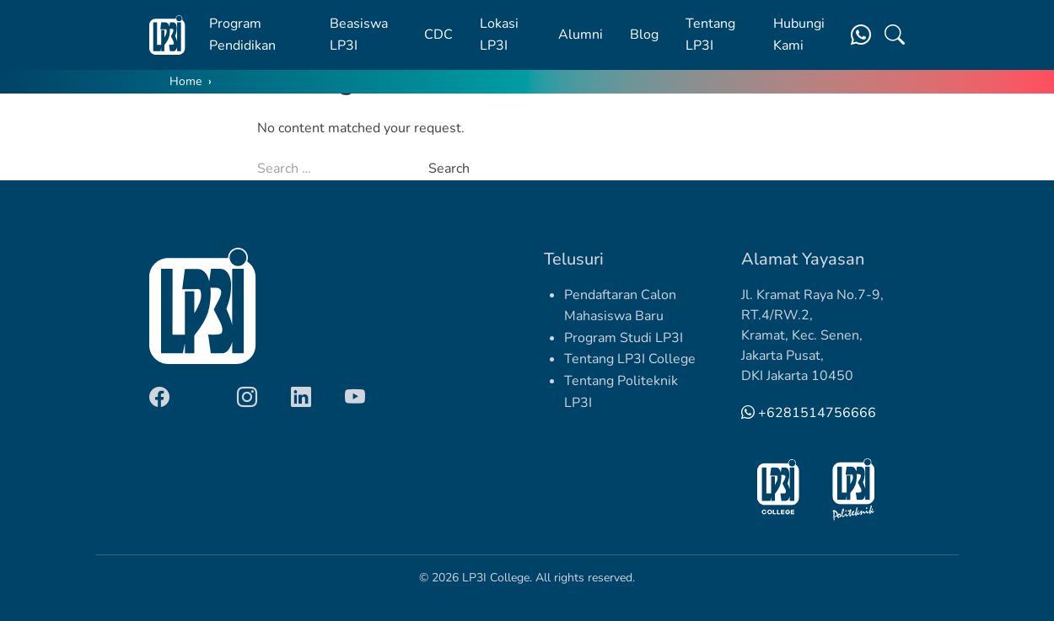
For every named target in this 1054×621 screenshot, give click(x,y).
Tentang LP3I (710, 34)
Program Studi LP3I (623, 338)
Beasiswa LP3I (359, 34)
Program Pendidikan (242, 34)
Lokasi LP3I (499, 34)
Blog (644, 34)
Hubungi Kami (799, 34)
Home (185, 81)
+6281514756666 (808, 413)
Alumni (580, 34)
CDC (438, 34)
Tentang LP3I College (630, 359)
